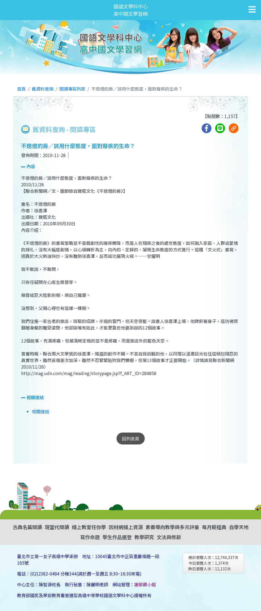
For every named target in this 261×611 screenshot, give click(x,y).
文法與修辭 (169, 536)
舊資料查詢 (42, 88)
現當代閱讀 (57, 526)
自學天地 (239, 526)
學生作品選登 (117, 536)
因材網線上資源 (126, 526)
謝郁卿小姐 (145, 584)
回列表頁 (130, 438)
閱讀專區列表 (72, 88)
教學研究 (144, 536)
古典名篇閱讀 (27, 526)
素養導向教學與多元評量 (172, 526)
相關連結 (40, 411)
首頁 (21, 88)
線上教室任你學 (89, 526)
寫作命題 (90, 536)
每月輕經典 (214, 526)
